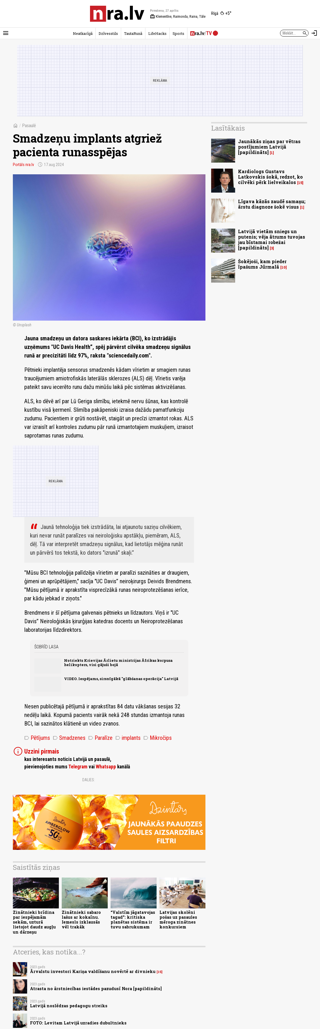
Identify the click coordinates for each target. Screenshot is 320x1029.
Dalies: (88, 780)
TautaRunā (133, 33)
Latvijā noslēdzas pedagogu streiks (68, 1005)
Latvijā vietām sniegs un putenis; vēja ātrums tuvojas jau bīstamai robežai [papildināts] (271, 239)
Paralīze (100, 737)
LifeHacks (157, 33)
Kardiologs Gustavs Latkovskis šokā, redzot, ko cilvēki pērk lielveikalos (270, 176)
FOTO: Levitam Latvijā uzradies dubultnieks (78, 1023)
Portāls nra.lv (23, 164)
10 (283, 267)
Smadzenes (69, 737)
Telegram (77, 767)
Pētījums (37, 737)
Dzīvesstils (108, 33)
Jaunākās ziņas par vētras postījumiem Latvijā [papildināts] (269, 146)
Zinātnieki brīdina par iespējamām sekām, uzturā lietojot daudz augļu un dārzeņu (34, 922)
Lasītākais (228, 128)
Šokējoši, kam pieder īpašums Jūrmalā (262, 264)
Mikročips (157, 737)
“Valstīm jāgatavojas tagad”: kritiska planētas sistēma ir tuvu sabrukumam (133, 920)
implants (128, 737)
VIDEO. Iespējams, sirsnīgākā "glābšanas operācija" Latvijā (121, 678)
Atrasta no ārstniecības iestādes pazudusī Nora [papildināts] (96, 988)
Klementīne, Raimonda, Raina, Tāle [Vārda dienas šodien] (177, 16)
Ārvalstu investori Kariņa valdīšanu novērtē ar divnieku (92, 971)
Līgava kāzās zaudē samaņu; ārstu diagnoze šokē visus (271, 204)
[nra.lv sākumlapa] (117, 14)
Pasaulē (29, 125)
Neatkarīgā (83, 33)
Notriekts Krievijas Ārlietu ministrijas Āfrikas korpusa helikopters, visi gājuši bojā (118, 662)
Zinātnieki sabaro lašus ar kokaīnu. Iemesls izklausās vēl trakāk (81, 920)
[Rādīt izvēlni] (5, 33)
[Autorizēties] (314, 33)
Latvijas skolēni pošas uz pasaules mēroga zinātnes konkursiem (178, 920)
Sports (178, 33)
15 (159, 972)
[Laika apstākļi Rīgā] (221, 14)
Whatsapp (106, 767)
